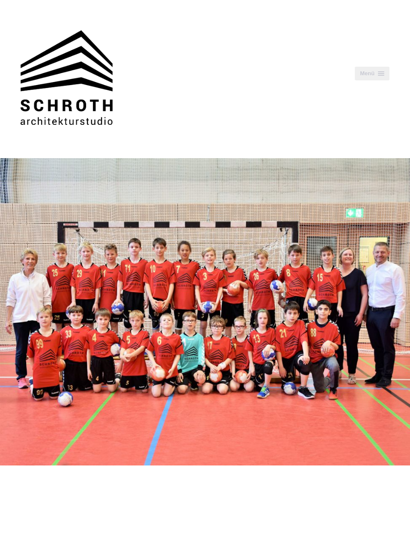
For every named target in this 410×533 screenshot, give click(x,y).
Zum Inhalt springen (34, 4)
